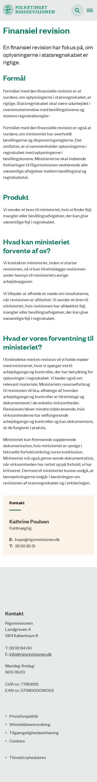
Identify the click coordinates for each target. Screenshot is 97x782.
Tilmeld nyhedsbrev (27, 757)
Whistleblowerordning (29, 724)
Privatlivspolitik (23, 716)
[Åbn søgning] (77, 10)
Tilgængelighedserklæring (34, 732)
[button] (92, 10)
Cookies (17, 741)
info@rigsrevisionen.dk (30, 654)
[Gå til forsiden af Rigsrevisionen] (27, 10)
